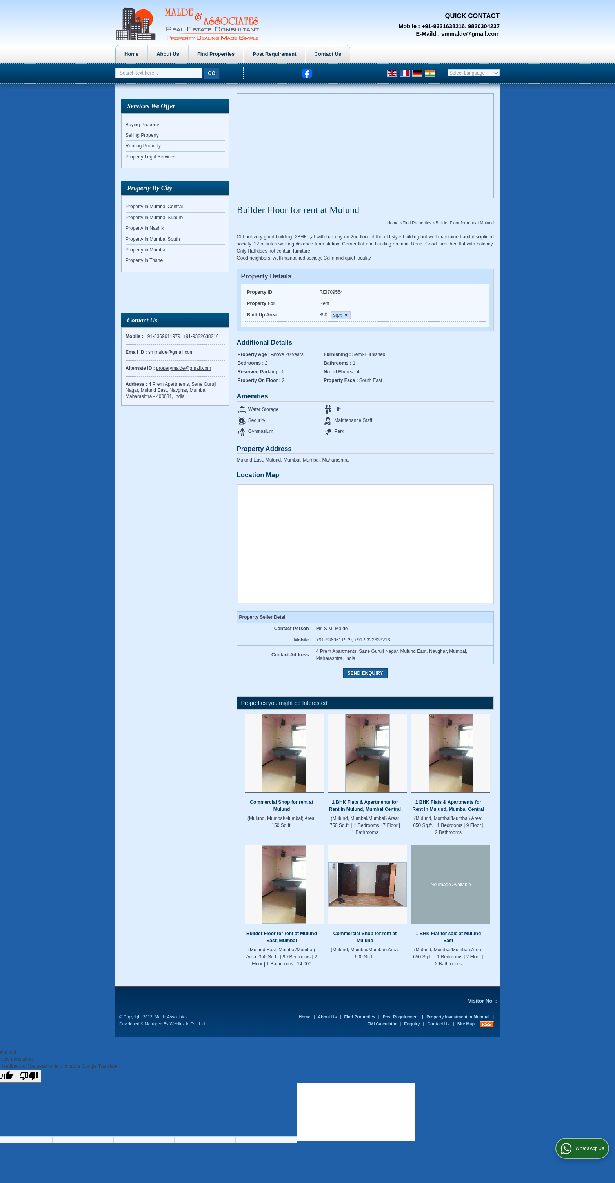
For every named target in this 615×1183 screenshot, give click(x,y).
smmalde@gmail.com (470, 34)
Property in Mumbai (146, 250)
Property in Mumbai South (153, 239)
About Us (242, 54)
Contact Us (403, 54)
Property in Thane (144, 260)
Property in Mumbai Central (154, 206)
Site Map (466, 1023)
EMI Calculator (382, 1023)
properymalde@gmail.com (183, 368)
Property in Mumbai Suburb (154, 217)
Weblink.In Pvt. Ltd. (187, 1023)
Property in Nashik (145, 228)
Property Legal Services (150, 157)
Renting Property (143, 146)
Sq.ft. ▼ (340, 315)
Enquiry (412, 1023)
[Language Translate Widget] (474, 72)
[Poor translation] (28, 1076)
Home (206, 54)
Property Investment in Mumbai (457, 1016)
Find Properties (290, 54)
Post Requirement (349, 54)
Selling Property (142, 135)
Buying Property (142, 124)
